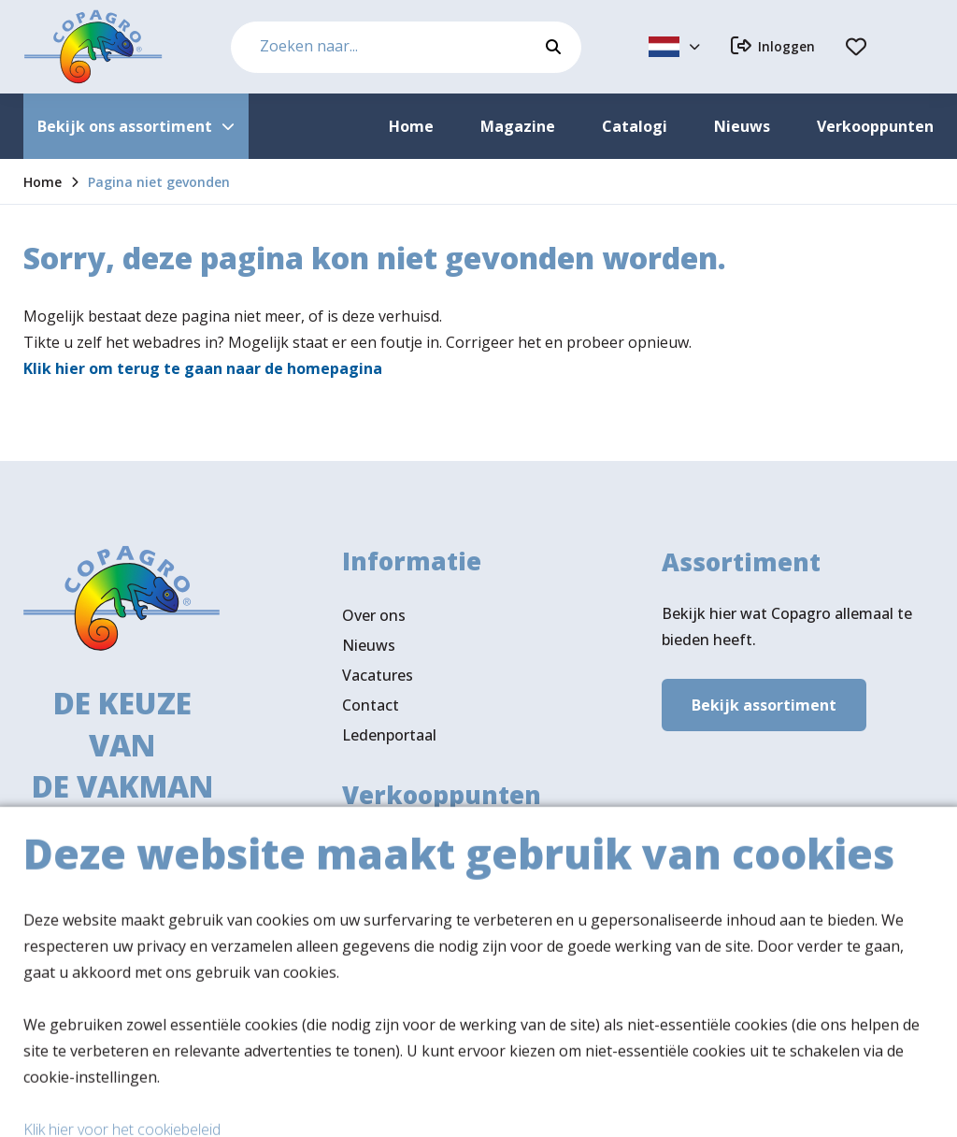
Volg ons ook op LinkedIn (431, 981)
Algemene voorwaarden (661, 1105)
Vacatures (377, 679)
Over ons (374, 620)
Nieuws (368, 650)
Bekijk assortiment (764, 707)
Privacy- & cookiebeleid (853, 1105)
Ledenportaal (389, 739)
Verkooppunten (430, 916)
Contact (370, 709)
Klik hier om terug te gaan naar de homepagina (202, 368)
